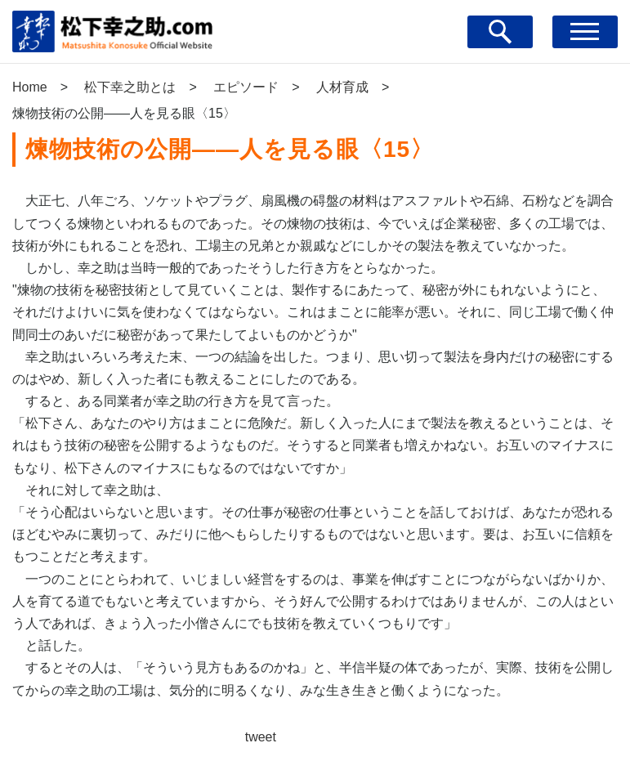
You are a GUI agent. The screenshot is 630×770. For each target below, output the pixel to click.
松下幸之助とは (130, 87)
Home (29, 87)
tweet (260, 737)
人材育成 (342, 87)
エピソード (246, 87)
